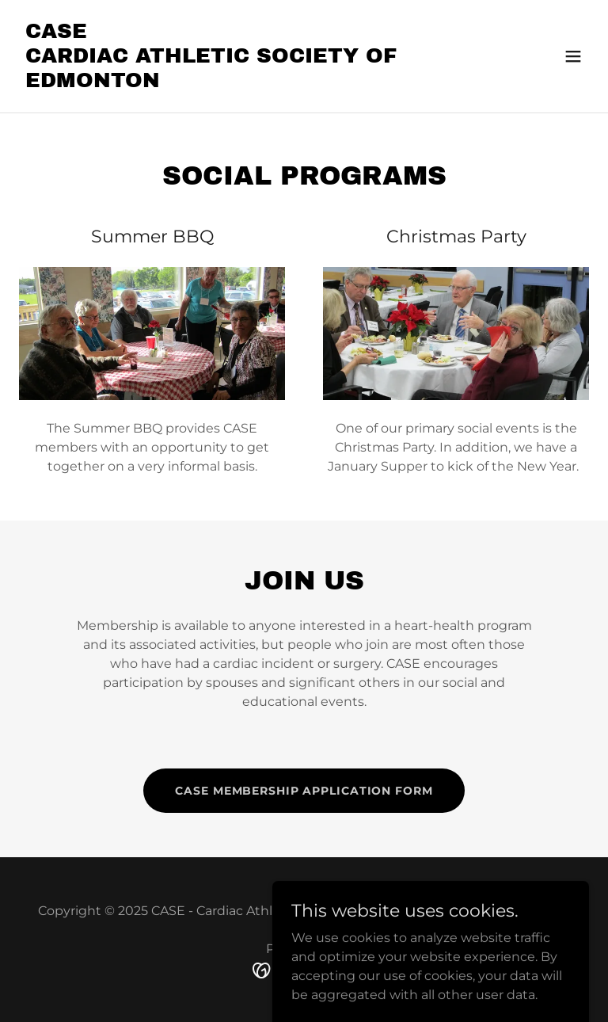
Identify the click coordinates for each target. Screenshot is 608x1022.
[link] (218, 82)
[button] (573, 56)
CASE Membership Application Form (303, 791)
